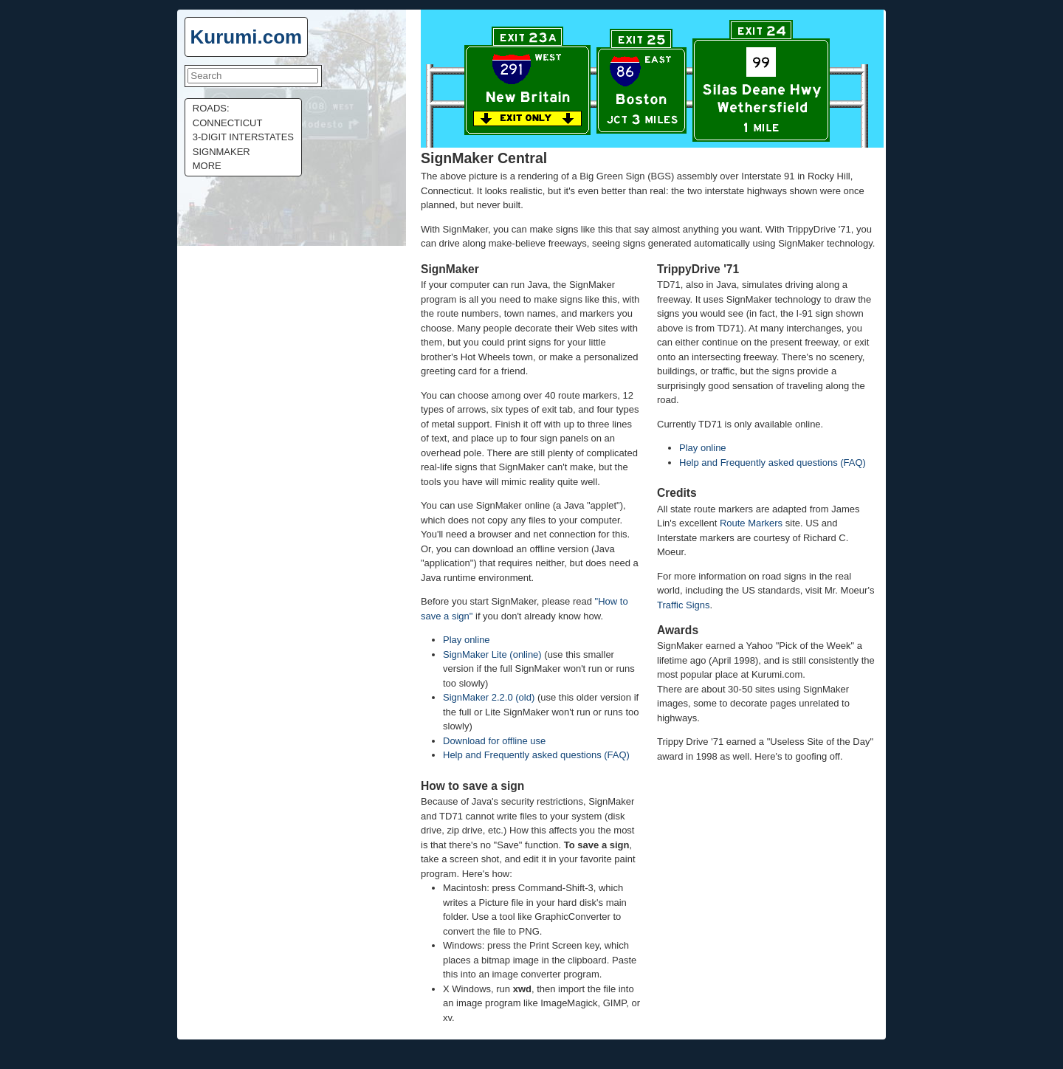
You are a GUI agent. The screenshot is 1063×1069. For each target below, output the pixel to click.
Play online (466, 639)
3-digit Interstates (243, 136)
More (207, 165)
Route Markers (751, 523)
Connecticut (228, 122)
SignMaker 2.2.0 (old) (488, 697)
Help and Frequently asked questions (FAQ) (536, 754)
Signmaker (221, 151)
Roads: (211, 108)
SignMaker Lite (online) (492, 654)
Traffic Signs (683, 605)
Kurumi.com (246, 37)
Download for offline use (494, 740)
